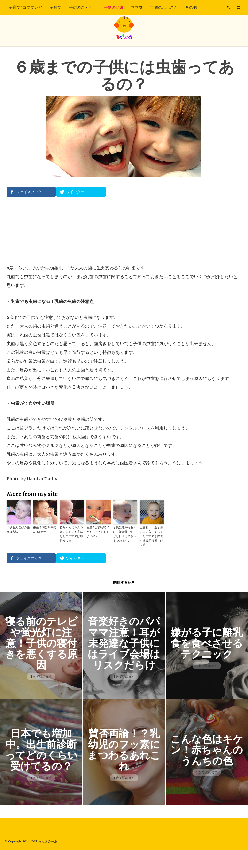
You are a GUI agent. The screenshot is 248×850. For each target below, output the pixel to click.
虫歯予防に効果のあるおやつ (44, 530)
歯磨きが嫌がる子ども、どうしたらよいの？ (98, 532)
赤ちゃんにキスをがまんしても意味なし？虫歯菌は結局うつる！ (71, 534)
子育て (55, 7)
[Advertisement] (124, 230)
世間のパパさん (164, 7)
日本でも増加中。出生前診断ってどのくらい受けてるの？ (41, 750)
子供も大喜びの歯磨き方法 (18, 530)
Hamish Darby (42, 479)
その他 (191, 7)
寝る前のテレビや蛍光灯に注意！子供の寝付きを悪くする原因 (41, 643)
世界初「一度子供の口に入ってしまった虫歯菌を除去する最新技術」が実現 (151, 536)
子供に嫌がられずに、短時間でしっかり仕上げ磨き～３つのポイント (124, 534)
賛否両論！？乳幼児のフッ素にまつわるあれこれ (123, 750)
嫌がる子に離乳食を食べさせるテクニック (206, 643)
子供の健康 (113, 7)
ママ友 (137, 7)
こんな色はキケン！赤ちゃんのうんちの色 (206, 750)
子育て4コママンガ (25, 7)
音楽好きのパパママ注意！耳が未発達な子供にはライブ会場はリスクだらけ (124, 643)
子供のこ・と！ (82, 7)
